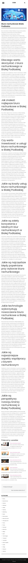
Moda (4, 514)
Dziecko (4, 503)
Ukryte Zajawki (5, 542)
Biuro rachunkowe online (15, 452)
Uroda (4, 544)
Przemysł (4, 527)
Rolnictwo (4, 529)
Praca (4, 522)
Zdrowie (4, 551)
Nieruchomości (6, 518)
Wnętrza (4, 549)
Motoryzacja (5, 516)
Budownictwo (5, 501)
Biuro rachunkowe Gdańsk (15, 443)
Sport (4, 533)
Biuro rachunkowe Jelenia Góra (17, 490)
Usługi (4, 546)
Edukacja (4, 505)
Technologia (5, 536)
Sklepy (4, 531)
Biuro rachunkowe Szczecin (15, 475)
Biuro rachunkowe (13, 467)
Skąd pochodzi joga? (8, 486)
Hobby (4, 507)
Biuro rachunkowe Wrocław (15, 460)
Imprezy (4, 509)
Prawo (4, 525)
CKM (14, 3)
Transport (5, 538)
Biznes (4, 498)
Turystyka (5, 540)
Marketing (5, 512)
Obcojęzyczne (5, 520)
